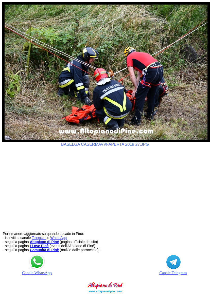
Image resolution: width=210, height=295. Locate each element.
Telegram (39, 238)
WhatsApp (58, 238)
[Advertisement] (105, 186)
